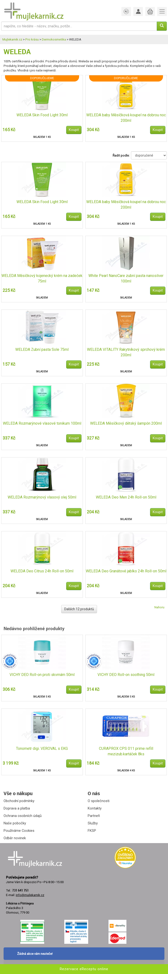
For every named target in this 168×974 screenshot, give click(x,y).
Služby (93, 823)
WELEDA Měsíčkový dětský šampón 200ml (126, 423)
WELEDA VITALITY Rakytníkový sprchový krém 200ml (126, 352)
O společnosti (98, 801)
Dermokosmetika (54, 39)
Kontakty (95, 808)
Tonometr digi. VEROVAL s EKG (42, 748)
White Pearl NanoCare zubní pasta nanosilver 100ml (125, 278)
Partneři (94, 816)
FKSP (92, 830)
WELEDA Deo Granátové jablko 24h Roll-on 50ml (126, 571)
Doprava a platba (17, 808)
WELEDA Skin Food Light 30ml (42, 115)
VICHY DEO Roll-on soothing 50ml (126, 674)
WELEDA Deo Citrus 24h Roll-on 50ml (42, 571)
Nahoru (159, 607)
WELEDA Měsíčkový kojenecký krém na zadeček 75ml (41, 278)
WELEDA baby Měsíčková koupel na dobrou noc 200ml (126, 118)
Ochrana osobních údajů (23, 816)
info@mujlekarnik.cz (30, 895)
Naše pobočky (15, 823)
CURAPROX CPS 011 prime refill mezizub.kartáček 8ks (126, 751)
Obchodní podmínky (19, 801)
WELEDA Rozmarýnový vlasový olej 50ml (42, 497)
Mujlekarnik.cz (12, 39)
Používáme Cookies (19, 830)
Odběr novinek (15, 838)
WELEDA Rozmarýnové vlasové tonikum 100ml (42, 423)
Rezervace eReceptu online (84, 969)
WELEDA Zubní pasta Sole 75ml (42, 349)
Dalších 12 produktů (79, 609)
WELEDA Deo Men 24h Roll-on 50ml (126, 497)
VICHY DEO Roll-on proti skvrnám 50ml (42, 674)
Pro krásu (32, 39)
